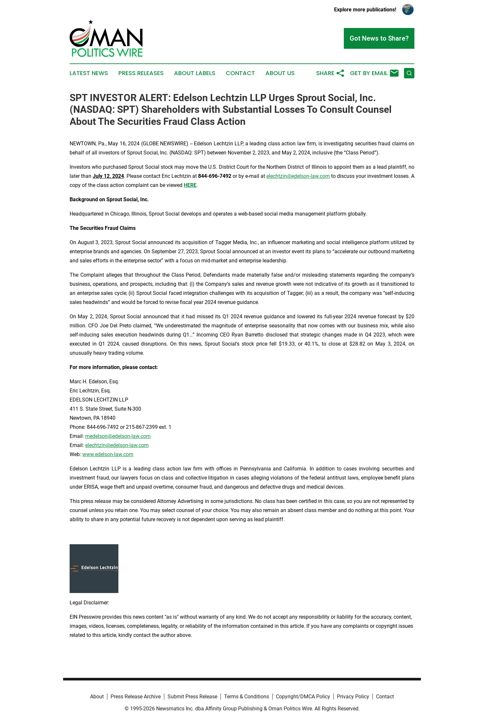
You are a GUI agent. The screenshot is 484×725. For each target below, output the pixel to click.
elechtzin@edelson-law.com (298, 176)
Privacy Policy (353, 696)
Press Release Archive (136, 696)
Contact (240, 73)
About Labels (194, 73)
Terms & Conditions (246, 696)
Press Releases (141, 73)
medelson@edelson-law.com (118, 436)
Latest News (89, 73)
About (97, 696)
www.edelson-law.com (107, 454)
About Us (280, 73)
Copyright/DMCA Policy (303, 696)
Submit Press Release (192, 696)
